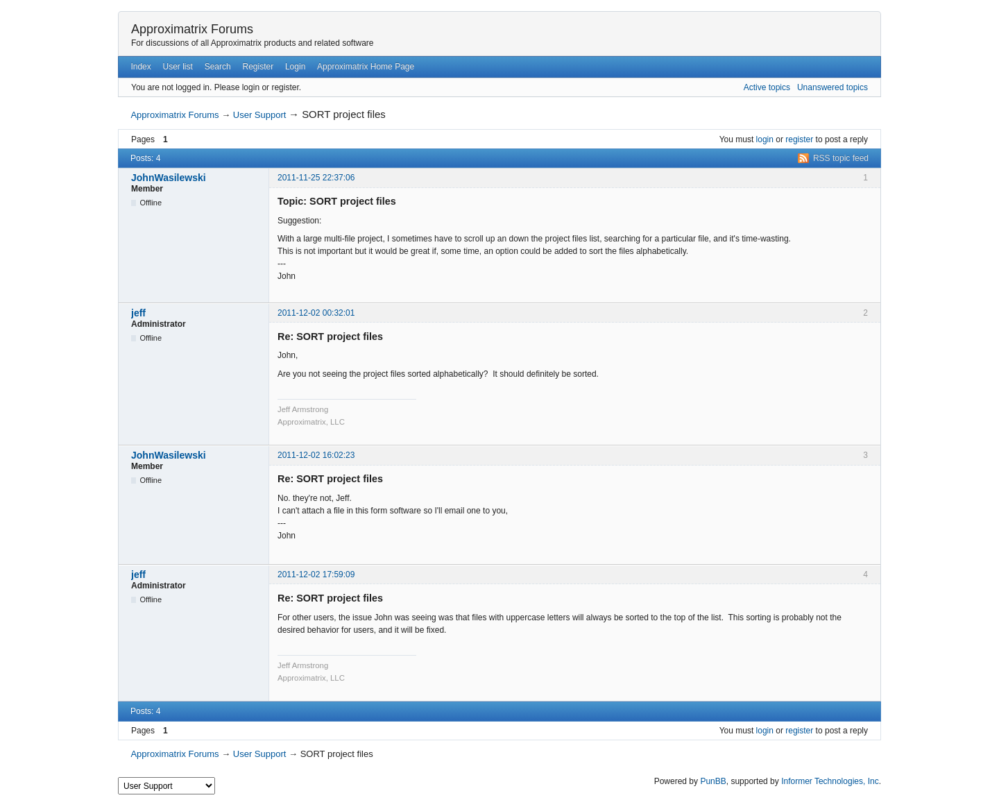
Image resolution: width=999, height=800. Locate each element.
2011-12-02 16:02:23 (316, 455)
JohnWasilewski (168, 177)
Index (140, 66)
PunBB (713, 781)
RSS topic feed (841, 158)
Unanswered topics (832, 87)
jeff (138, 312)
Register (257, 66)
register (799, 139)
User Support (260, 115)
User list (178, 66)
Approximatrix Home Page (365, 66)
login (765, 139)
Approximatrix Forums (192, 29)
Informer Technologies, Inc (830, 781)
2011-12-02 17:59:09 (316, 574)
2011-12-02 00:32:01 (316, 313)
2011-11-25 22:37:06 (316, 177)
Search (218, 66)
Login (295, 66)
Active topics (767, 87)
